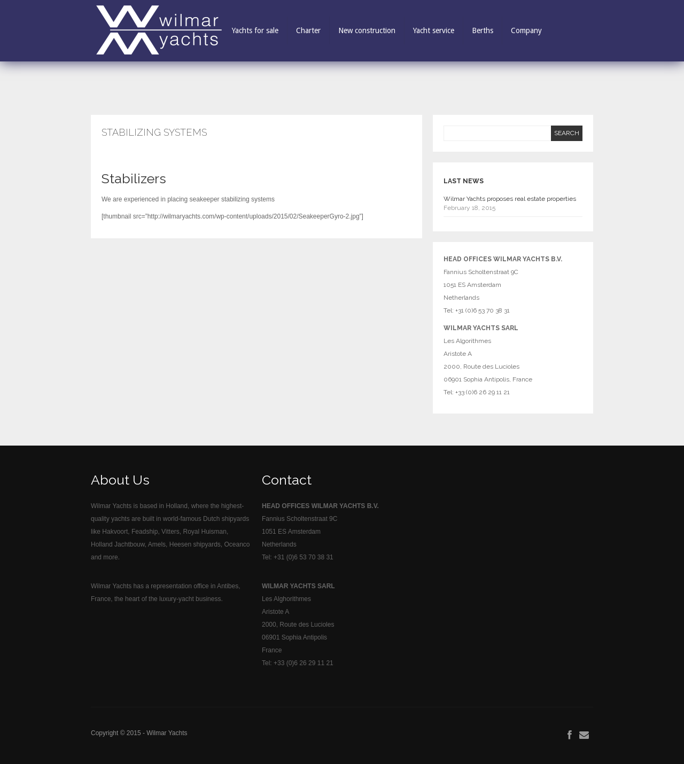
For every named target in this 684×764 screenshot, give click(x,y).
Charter (308, 30)
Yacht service (433, 30)
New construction (366, 30)
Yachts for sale (255, 30)
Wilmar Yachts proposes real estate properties (510, 198)
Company (526, 30)
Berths (482, 30)
